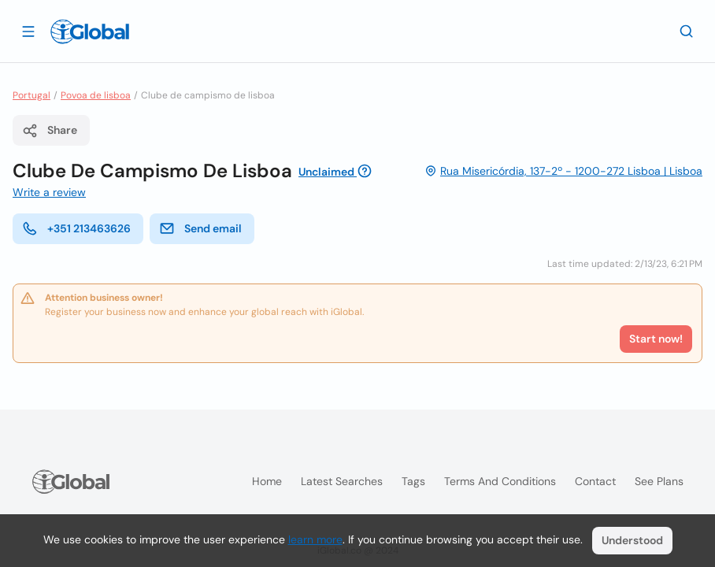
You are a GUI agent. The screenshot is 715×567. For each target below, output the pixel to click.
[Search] (686, 30)
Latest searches (342, 481)
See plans (659, 481)
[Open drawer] (28, 30)
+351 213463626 (76, 228)
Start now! (656, 339)
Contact (595, 481)
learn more (315, 539)
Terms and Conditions (500, 481)
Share (49, 131)
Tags (413, 481)
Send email (200, 228)
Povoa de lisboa (96, 95)
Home (267, 481)
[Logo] (89, 31)
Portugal (31, 95)
